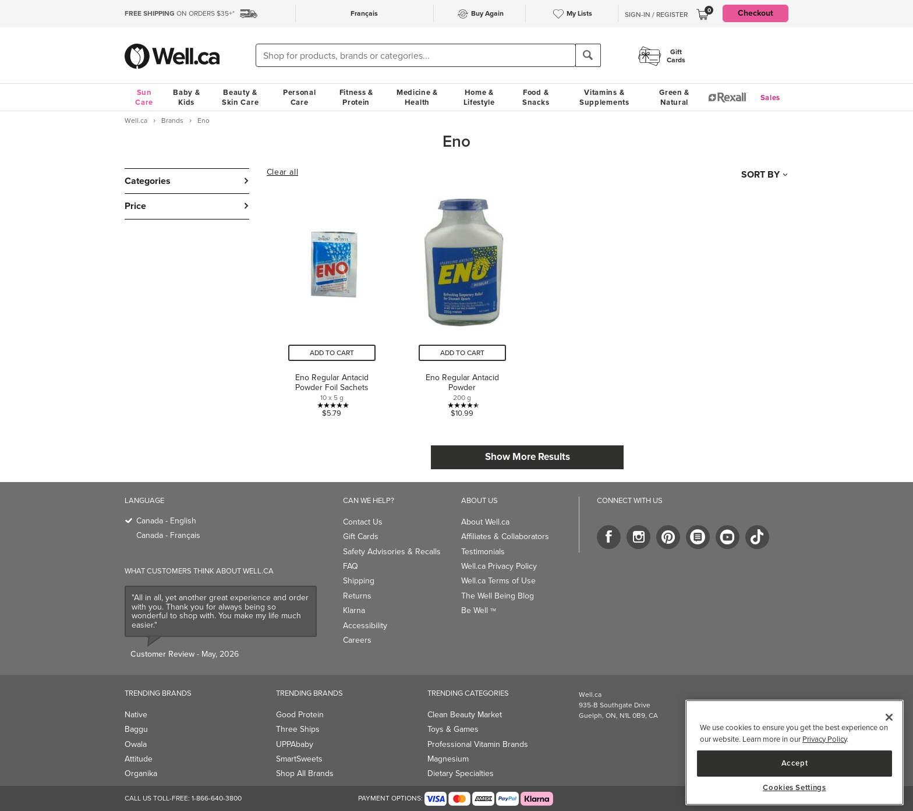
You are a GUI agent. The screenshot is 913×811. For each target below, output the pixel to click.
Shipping (358, 581)
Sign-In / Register (656, 14)
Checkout (755, 13)
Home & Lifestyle (479, 97)
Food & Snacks (535, 97)
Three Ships (298, 729)
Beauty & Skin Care (240, 97)
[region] (794, 752)
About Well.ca (485, 522)
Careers (357, 640)
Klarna (354, 610)
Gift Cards (360, 536)
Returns (357, 596)
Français (364, 13)
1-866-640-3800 (217, 798)
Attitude (139, 759)
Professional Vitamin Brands (477, 744)
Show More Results (527, 456)
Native (136, 715)
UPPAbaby (294, 744)
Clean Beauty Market (464, 715)
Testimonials (483, 552)
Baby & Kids (186, 97)
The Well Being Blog (497, 596)
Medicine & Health (417, 97)
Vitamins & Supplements (604, 97)
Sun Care (144, 97)
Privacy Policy (824, 739)
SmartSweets (299, 759)
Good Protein (300, 715)
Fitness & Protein (356, 97)
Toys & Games (453, 729)
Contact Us (363, 522)
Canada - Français (168, 535)
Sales (770, 97)
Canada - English (166, 521)
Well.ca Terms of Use (498, 581)
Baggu (136, 729)
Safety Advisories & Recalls (392, 552)
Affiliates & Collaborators (505, 536)
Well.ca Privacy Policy (499, 566)
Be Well (478, 610)
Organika (141, 773)
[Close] (889, 717)
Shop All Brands (305, 773)
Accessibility (365, 625)
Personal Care (299, 97)
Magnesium (448, 759)
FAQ (350, 566)
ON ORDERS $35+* (180, 13)
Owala (136, 744)
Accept (794, 762)
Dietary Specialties (460, 773)
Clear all (282, 172)
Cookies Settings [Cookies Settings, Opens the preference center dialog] (794, 787)
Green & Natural (674, 97)
